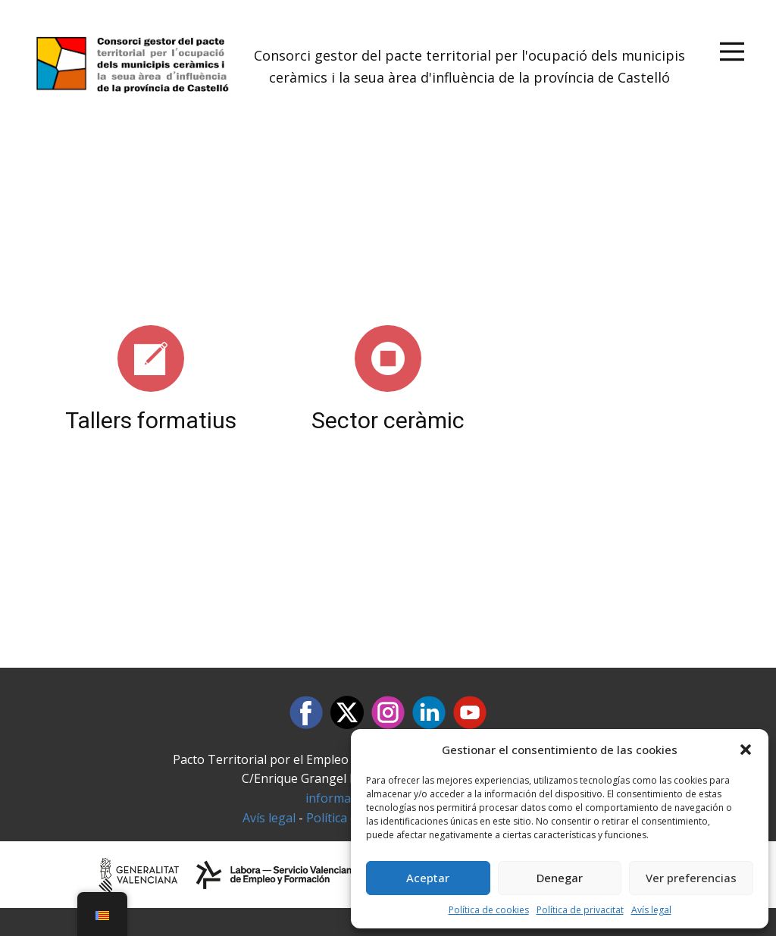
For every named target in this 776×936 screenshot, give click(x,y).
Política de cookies (489, 909)
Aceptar (427, 877)
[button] (745, 749)
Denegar (560, 877)
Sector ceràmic (388, 420)
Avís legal (651, 909)
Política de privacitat (580, 909)
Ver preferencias (691, 877)
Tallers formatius (150, 420)
